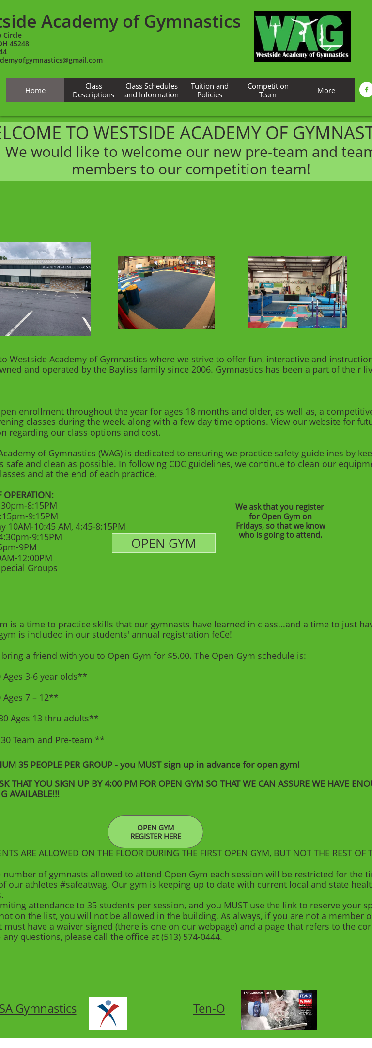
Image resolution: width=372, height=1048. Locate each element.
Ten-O (209, 1008)
